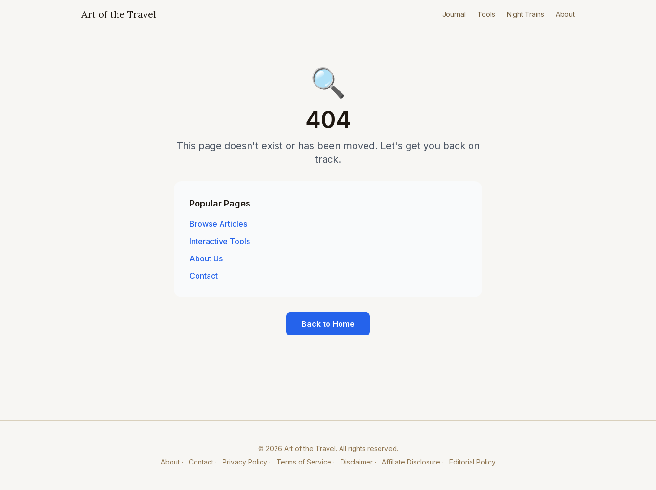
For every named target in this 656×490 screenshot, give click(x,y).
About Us (206, 258)
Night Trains (525, 14)
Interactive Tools (219, 241)
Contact (203, 276)
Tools (486, 14)
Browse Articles (218, 224)
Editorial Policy (472, 462)
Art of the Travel (118, 14)
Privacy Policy (245, 462)
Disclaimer (357, 462)
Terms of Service (303, 462)
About (565, 14)
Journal (454, 14)
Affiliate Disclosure (411, 462)
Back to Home (328, 324)
